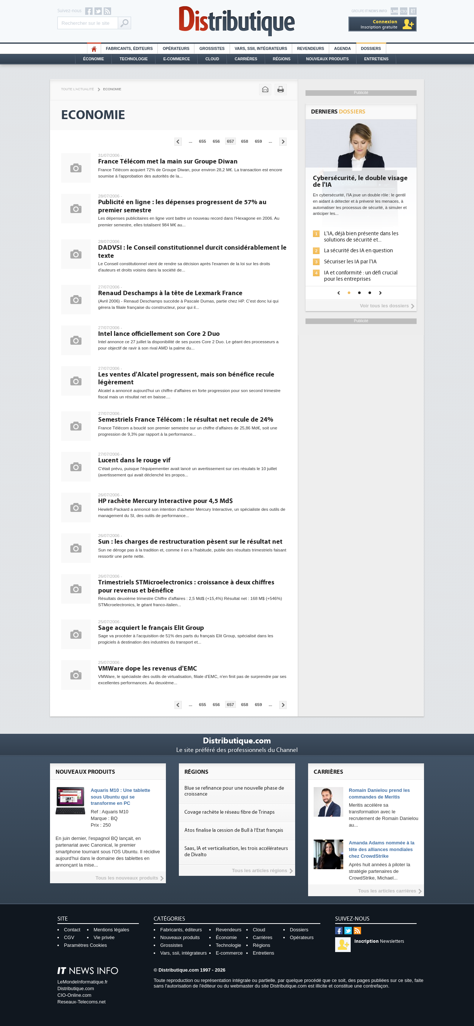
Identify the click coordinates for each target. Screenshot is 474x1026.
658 (244, 141)
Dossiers (371, 49)
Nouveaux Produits (327, 59)
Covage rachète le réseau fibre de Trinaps (229, 812)
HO (94, 49)
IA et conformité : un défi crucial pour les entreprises (361, 276)
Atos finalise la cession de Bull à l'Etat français (233, 830)
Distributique (237, 21)
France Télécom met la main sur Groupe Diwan (168, 161)
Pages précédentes (178, 142)
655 (202, 141)
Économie (93, 59)
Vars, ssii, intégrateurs (183, 953)
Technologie (134, 59)
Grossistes (211, 49)
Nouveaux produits (180, 937)
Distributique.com (75, 988)
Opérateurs (176, 49)
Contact (72, 929)
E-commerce (176, 59)
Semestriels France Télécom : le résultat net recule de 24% (185, 419)
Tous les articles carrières (387, 891)
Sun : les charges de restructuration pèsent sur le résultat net (190, 542)
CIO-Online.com (74, 995)
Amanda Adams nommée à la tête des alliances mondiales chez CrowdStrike (381, 849)
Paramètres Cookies (85, 945)
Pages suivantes (283, 142)
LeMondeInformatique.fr (82, 982)
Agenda (342, 49)
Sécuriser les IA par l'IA (350, 262)
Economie (112, 89)
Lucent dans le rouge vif (134, 460)
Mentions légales (111, 929)
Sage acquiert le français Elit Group (151, 628)
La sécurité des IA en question (358, 250)
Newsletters (379, 941)
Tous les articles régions (259, 870)
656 (216, 141)
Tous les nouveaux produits (127, 878)
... (191, 141)
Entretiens (376, 59)
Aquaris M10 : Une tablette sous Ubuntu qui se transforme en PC (120, 796)
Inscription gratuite (379, 24)
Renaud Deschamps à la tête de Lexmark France (170, 293)
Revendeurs (310, 49)
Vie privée (104, 937)
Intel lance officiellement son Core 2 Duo (159, 334)
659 (258, 141)
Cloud (212, 59)
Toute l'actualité (77, 89)
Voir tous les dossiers (384, 305)
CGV (69, 937)
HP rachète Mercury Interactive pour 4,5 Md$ (165, 501)
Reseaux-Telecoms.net (81, 1002)
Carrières (246, 59)
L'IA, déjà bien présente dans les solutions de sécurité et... (361, 236)
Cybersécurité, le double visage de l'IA (360, 181)
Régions (282, 59)
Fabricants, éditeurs (129, 49)
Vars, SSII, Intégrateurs (261, 49)
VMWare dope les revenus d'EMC (147, 668)
